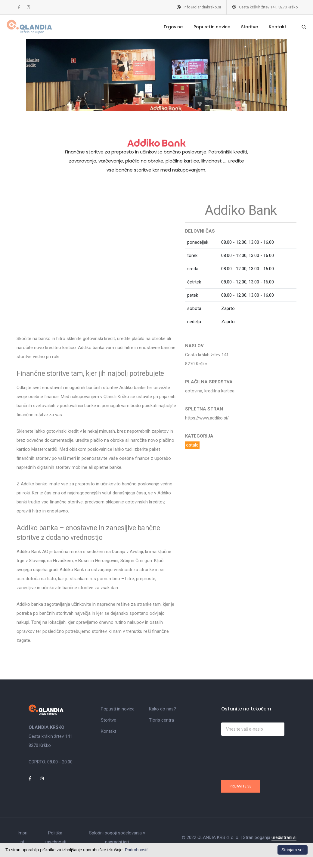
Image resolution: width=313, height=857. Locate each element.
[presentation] (267, 756)
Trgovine (164, 27)
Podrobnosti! (137, 849)
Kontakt (269, 27)
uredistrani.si (283, 837)
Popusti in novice (203, 27)
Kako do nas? (162, 709)
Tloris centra (161, 720)
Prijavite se (240, 786)
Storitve (241, 27)
